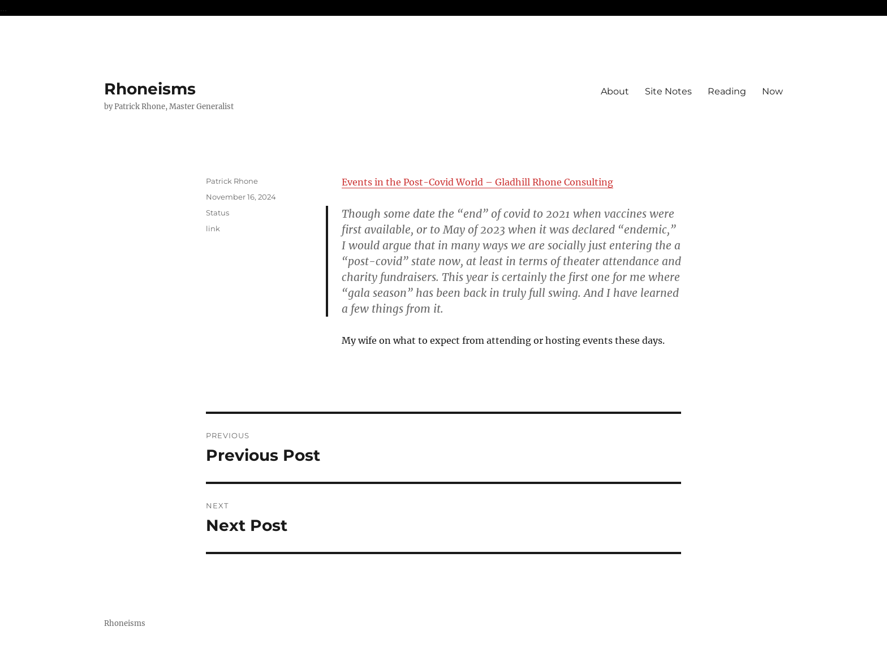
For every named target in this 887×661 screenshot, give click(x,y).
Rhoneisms (150, 88)
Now (772, 91)
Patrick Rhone (232, 180)
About (615, 91)
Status (217, 212)
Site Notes (668, 91)
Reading (727, 91)
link (213, 228)
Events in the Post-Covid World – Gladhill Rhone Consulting (477, 182)
